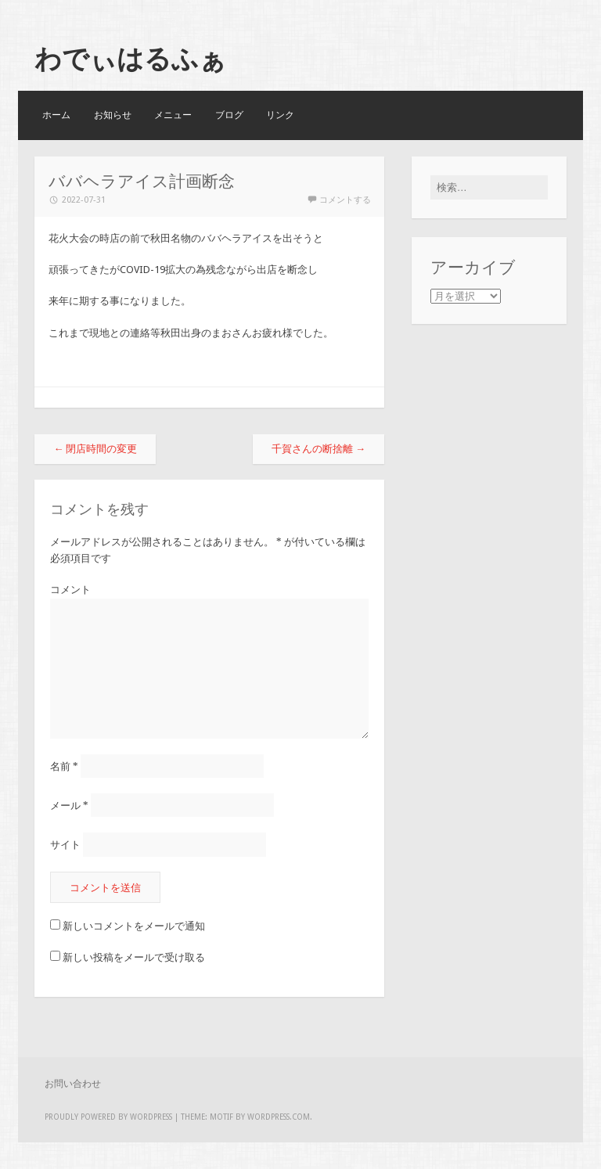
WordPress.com (278, 1117)
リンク (280, 115)
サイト (65, 845)
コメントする (345, 200)
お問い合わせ (73, 1083)
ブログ (229, 115)
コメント (70, 589)
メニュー (173, 115)
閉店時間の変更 (95, 449)
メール (69, 805)
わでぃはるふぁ (130, 58)
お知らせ (112, 115)
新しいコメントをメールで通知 (134, 926)
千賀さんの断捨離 (318, 449)
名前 (64, 766)
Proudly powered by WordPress (108, 1117)
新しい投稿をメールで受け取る (134, 957)
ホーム (56, 115)
